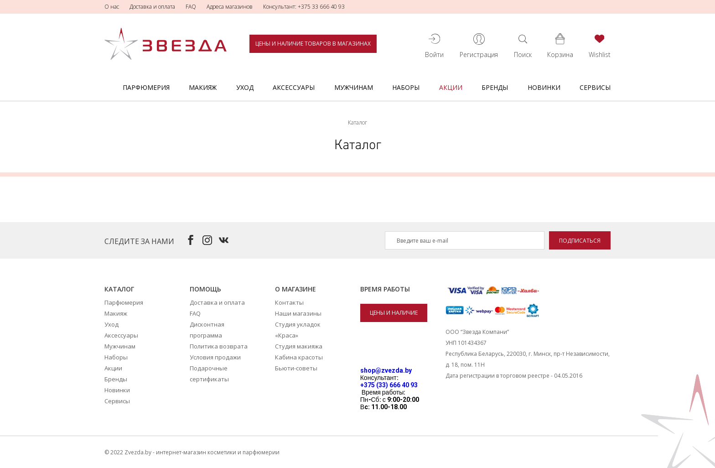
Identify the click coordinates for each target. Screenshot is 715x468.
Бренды (495, 87)
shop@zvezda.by (386, 370)
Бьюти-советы (296, 368)
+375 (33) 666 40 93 (389, 385)
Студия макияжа (298, 346)
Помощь (205, 289)
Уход (245, 87)
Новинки (544, 87)
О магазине (295, 289)
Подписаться (580, 240)
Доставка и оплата (152, 6)
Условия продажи (215, 357)
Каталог (119, 289)
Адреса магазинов (230, 6)
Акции (450, 87)
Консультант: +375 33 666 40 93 (304, 6)
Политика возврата (219, 346)
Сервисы (595, 87)
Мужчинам (353, 87)
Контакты (289, 302)
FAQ (191, 6)
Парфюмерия (146, 87)
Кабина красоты (299, 357)
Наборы (406, 87)
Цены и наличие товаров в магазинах (313, 43)
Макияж (203, 87)
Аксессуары (294, 87)
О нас (111, 6)
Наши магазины (298, 313)
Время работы (385, 289)
